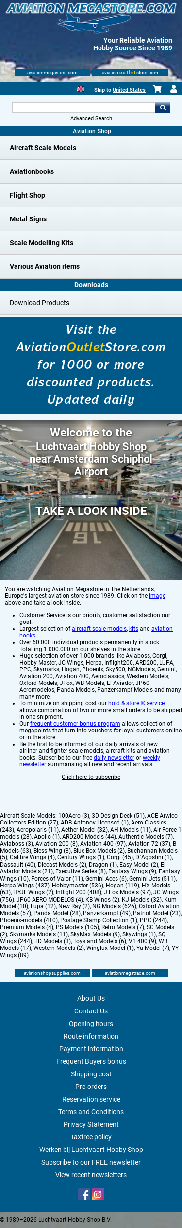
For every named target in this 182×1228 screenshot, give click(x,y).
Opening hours (91, 1023)
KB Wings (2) (102, 899)
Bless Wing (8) (52, 850)
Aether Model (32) (84, 829)
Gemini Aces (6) (106, 878)
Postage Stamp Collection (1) (98, 920)
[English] (80, 88)
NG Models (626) (114, 906)
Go (162, 107)
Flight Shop (27, 195)
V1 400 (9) (142, 941)
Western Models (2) (58, 948)
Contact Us (91, 1011)
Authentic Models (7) (145, 836)
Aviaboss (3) (16, 843)
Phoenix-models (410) (29, 920)
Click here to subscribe (91, 777)
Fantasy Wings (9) (132, 871)
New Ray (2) (74, 906)
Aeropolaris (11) (38, 829)
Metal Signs (28, 219)
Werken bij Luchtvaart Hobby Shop (91, 1149)
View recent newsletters (91, 1175)
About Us (91, 998)
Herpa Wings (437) (25, 885)
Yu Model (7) (152, 948)
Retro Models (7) (122, 927)
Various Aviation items (45, 266)
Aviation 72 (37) (149, 843)
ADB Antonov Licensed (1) (95, 822)
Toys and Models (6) (99, 941)
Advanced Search (91, 118)
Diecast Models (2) (62, 864)
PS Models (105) (77, 927)
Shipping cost (91, 1074)
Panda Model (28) (57, 913)
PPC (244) (153, 920)
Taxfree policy (91, 1137)
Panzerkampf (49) (107, 913)
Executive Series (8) (80, 871)
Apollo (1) (47, 836)
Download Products (39, 303)
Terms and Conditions (91, 1112)
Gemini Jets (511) (152, 878)
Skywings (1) (139, 934)
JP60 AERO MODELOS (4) (50, 899)
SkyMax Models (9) (95, 934)
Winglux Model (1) (110, 948)
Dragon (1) (103, 864)
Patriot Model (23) (157, 913)
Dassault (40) (17, 864)
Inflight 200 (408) (78, 892)
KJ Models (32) (142, 899)
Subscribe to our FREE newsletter (91, 1162)
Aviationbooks (32, 171)
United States (129, 90)
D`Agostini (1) (153, 857)
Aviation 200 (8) (56, 843)
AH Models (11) (130, 829)
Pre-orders (91, 1086)
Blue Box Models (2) (99, 850)
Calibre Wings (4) (32, 857)
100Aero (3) (73, 815)
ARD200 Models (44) (89, 836)
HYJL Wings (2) (33, 892)
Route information (91, 1036)
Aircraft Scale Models (43, 148)
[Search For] (84, 107)
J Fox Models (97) (127, 892)
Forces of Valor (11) (57, 878)
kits (133, 628)
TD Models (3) (52, 941)
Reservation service (91, 1099)
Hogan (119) (122, 885)
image (157, 595)
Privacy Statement (91, 1124)
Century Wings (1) (80, 857)
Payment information (91, 1049)
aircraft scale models (99, 628)
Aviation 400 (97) (103, 843)
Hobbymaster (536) (77, 885)
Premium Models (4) (26, 927)
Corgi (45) (120, 857)
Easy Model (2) (138, 864)
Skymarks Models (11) (39, 934)
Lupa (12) (43, 906)
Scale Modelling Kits (41, 243)
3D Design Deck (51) (118, 815)
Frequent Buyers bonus (91, 1061)
